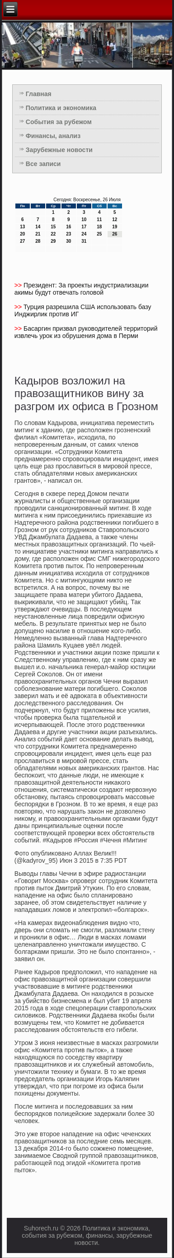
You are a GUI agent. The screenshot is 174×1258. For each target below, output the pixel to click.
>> (19, 285)
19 (114, 226)
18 (99, 226)
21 (37, 233)
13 (22, 226)
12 (114, 219)
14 (37, 226)
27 (22, 241)
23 (68, 233)
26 (114, 233)
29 (53, 241)
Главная (39, 93)
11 (99, 219)
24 (83, 233)
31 (83, 241)
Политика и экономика (61, 107)
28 (37, 241)
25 (99, 233)
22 (53, 233)
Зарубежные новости (59, 149)
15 (53, 226)
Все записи (43, 163)
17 (83, 226)
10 (83, 219)
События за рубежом (59, 121)
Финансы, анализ (53, 135)
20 (22, 233)
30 (68, 241)
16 (68, 226)
